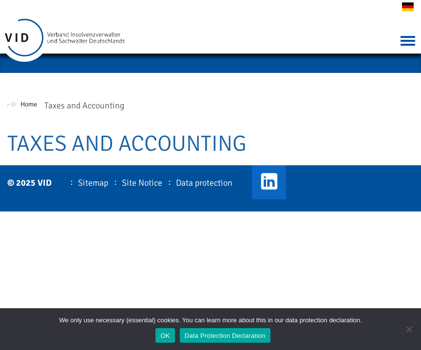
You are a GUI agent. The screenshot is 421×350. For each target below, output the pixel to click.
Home (28, 104)
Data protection (204, 182)
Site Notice (142, 182)
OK (165, 335)
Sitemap (93, 182)
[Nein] (409, 329)
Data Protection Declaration (225, 335)
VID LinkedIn (269, 182)
